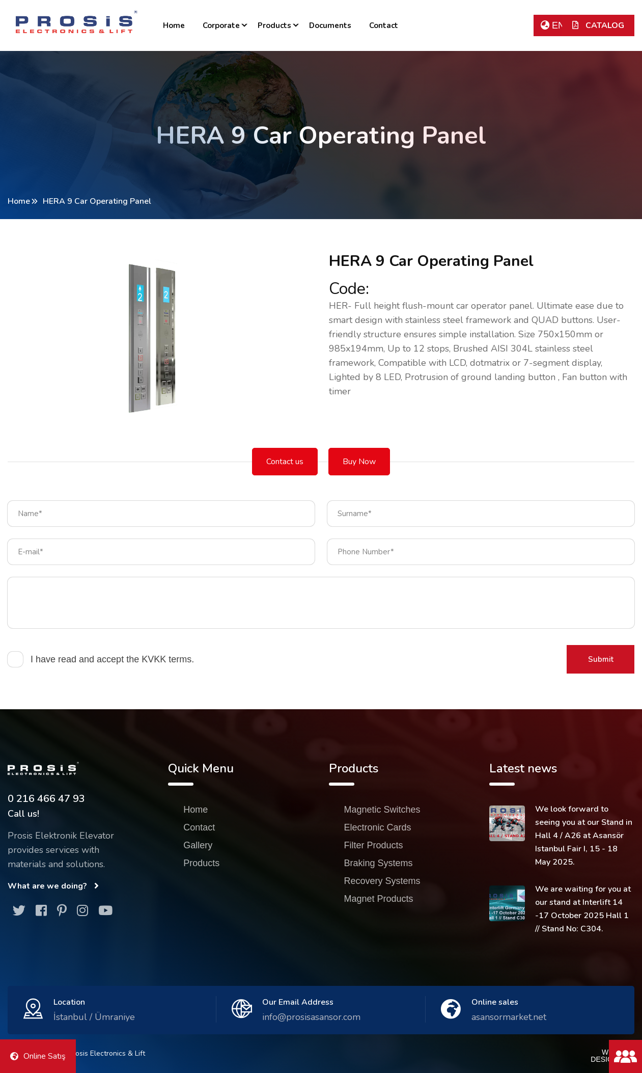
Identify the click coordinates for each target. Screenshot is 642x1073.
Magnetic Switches (382, 809)
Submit (600, 659)
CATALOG (598, 25)
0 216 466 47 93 (46, 799)
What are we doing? (53, 886)
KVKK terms (166, 659)
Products (274, 25)
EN (553, 25)
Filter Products (373, 845)
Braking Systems (378, 863)
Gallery (197, 845)
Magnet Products (378, 899)
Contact (383, 25)
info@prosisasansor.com (311, 1017)
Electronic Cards (377, 827)
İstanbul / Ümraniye (94, 1017)
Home (174, 25)
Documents (330, 25)
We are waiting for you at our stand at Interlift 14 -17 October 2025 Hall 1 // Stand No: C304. (583, 908)
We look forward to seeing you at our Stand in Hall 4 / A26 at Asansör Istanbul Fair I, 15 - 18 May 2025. (583, 835)
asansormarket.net (508, 1017)
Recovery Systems (382, 881)
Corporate (221, 25)
